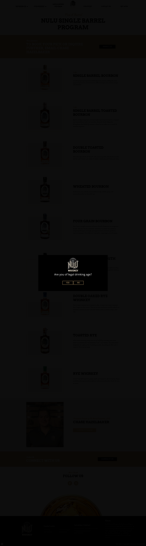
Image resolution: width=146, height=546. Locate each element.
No (78, 283)
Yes (67, 283)
